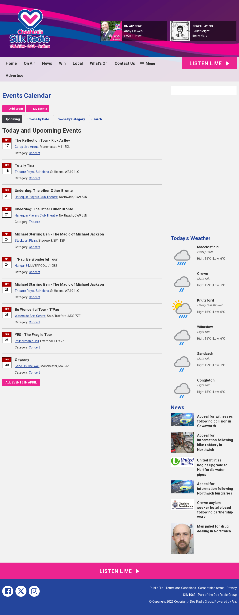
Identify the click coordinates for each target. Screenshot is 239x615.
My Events (40, 108)
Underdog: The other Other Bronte (44, 191)
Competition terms (211, 588)
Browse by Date (37, 119)
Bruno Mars (199, 35)
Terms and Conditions (181, 588)
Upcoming (12, 119)
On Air (29, 63)
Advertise (14, 75)
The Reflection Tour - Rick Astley (42, 140)
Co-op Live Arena (27, 146)
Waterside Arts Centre (30, 316)
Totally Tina (24, 165)
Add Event (16, 108)
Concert (34, 153)
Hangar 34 (22, 265)
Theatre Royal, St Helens (32, 172)
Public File (156, 588)
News (47, 63)
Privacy (232, 588)
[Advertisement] (204, 163)
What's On (99, 63)
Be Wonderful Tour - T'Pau (37, 310)
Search (96, 119)
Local (78, 63)
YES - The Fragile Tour (33, 335)
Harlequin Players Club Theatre (36, 197)
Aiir (234, 601)
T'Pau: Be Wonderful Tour (36, 259)
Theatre (34, 222)
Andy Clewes (133, 31)
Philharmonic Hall (27, 341)
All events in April (21, 382)
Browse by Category (70, 119)
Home (11, 63)
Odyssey (22, 360)
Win (62, 63)
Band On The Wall (27, 366)
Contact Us (125, 63)
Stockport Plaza (26, 240)
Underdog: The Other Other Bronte (44, 209)
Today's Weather (191, 238)
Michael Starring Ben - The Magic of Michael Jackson (59, 234)
